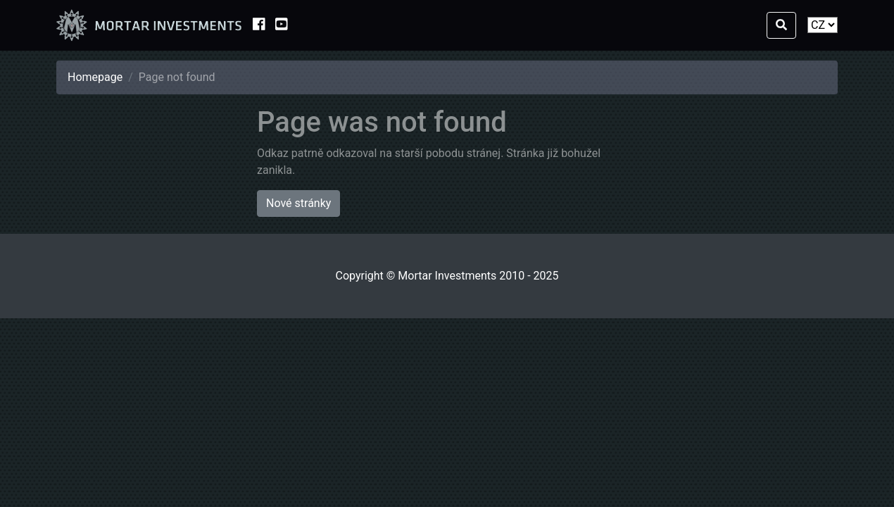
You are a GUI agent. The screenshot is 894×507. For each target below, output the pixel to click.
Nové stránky (298, 203)
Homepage (95, 77)
